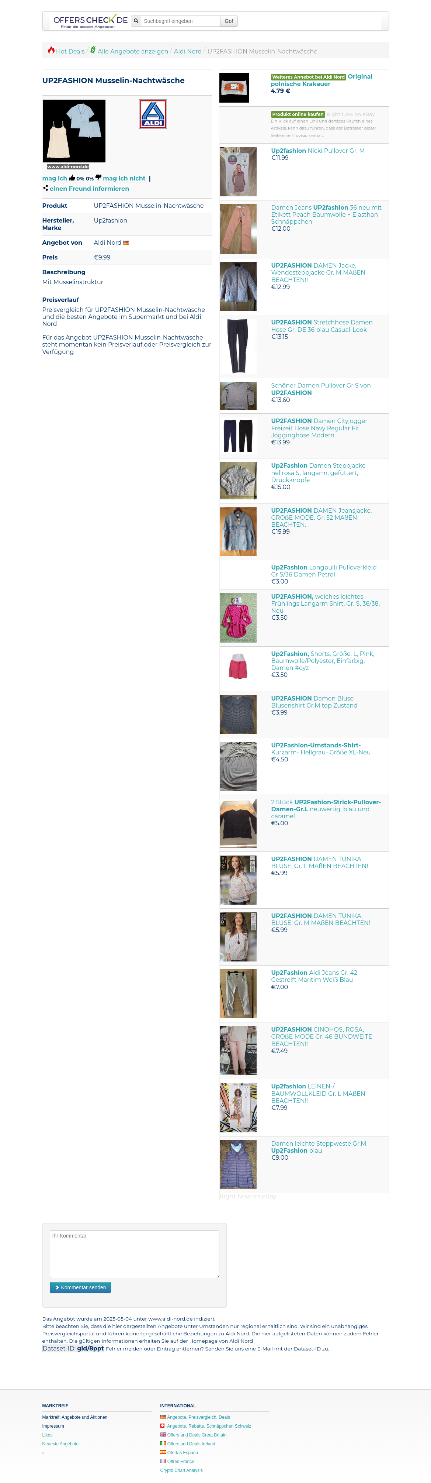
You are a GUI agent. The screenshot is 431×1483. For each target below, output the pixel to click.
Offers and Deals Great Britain (193, 1435)
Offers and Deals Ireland (187, 1443)
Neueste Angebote (60, 1443)
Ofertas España (179, 1452)
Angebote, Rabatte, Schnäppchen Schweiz (205, 1426)
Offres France (177, 1461)
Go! (229, 21)
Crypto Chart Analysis (181, 1470)
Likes (47, 1435)
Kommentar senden (80, 1287)
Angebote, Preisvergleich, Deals (195, 1417)
